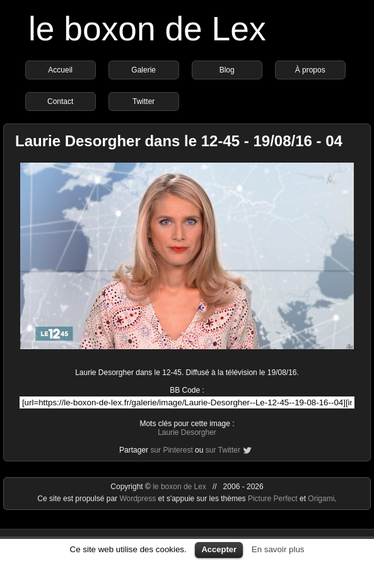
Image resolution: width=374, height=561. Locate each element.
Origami (321, 498)
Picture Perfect (273, 498)
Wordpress (138, 498)
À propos (310, 70)
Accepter (219, 549)
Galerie (143, 70)
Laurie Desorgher (187, 432)
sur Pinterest (171, 450)
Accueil (60, 70)
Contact (60, 101)
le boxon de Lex (147, 28)
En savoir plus (278, 549)
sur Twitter (223, 450)
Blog (227, 70)
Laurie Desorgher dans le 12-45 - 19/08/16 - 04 (178, 140)
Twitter (143, 101)
